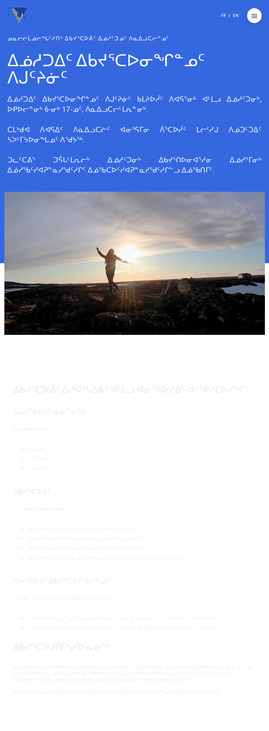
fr (223, 15)
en (236, 15)
